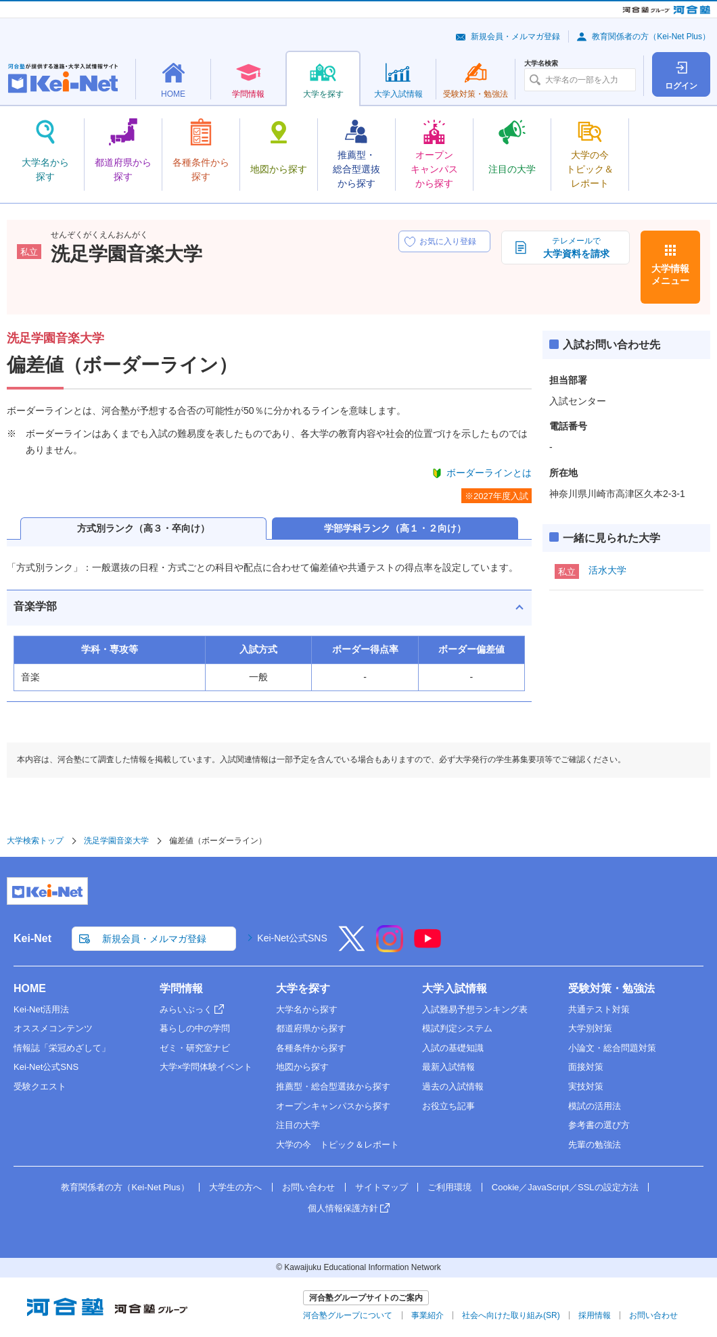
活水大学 (607, 570)
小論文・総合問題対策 (612, 1048)
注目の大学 (298, 1125)
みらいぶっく (186, 1009)
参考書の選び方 (599, 1125)
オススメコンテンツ (53, 1028)
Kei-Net (32, 938)
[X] (351, 947)
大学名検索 (541, 63)
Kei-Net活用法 (41, 1009)
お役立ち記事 (448, 1106)
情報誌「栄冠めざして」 (62, 1048)
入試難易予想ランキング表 (475, 1009)
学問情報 (181, 988)
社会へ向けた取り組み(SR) (511, 1315)
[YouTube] (427, 947)
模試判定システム (457, 1028)
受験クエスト (40, 1086)
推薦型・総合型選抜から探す (333, 1086)
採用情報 (594, 1315)
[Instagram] (389, 947)
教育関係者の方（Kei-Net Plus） (651, 36)
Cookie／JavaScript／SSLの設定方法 (565, 1187)
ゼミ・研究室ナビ (195, 1048)
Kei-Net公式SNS (292, 938)
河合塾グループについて (347, 1315)
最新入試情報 (448, 1067)
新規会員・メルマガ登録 (515, 36)
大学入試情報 (454, 988)
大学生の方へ (235, 1187)
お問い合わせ (308, 1187)
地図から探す (302, 1067)
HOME (30, 988)
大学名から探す (307, 1009)
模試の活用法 (594, 1106)
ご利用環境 (449, 1187)
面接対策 (585, 1067)
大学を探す (303, 988)
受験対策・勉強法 (611, 988)
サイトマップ (381, 1187)
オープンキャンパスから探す (333, 1106)
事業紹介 (427, 1315)
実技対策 (585, 1086)
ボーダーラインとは (489, 472)
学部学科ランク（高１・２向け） (395, 528)
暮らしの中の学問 (195, 1028)
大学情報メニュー (670, 274)
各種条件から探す (311, 1048)
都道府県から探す (311, 1028)
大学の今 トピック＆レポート (337, 1145)
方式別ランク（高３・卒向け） (143, 528)
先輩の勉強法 (594, 1145)
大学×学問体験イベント (206, 1067)
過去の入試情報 (453, 1086)
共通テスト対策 (599, 1009)
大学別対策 (590, 1028)
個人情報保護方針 (343, 1208)
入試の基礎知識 (453, 1048)
